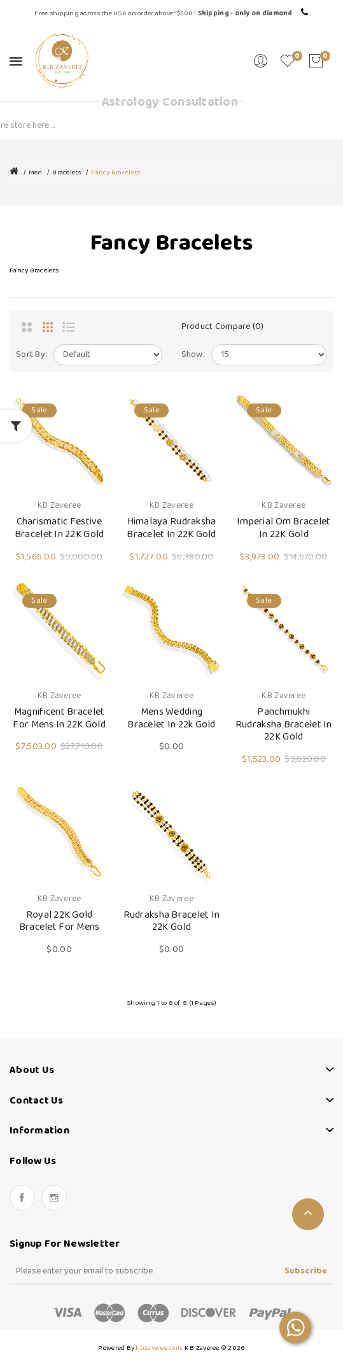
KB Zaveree (59, 506)
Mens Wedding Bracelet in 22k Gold (171, 718)
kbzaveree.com (158, 1348)
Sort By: (31, 355)
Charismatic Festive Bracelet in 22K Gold (59, 527)
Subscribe (305, 1271)
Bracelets (66, 172)
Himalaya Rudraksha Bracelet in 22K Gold (171, 527)
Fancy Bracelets (115, 172)
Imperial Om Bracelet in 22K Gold (284, 527)
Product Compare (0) (222, 327)
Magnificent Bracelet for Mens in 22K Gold (59, 718)
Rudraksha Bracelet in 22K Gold (171, 921)
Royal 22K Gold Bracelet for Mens (59, 921)
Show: (193, 355)
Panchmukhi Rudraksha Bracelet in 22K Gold (283, 725)
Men (36, 172)
